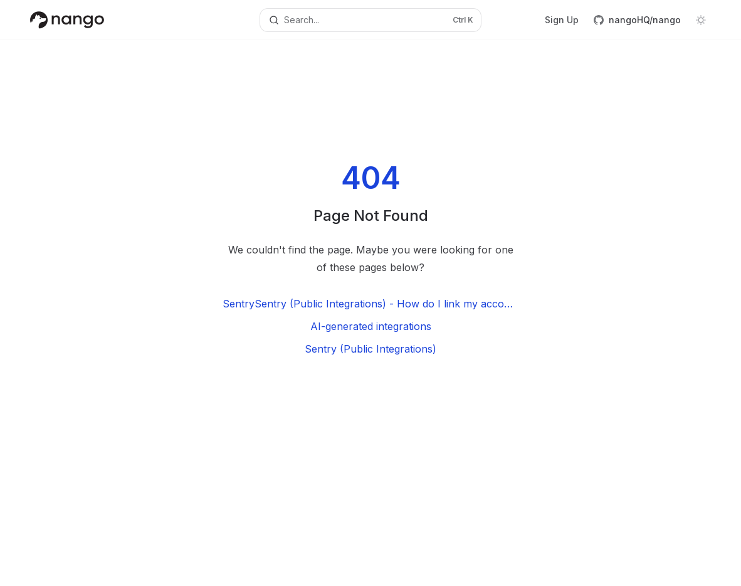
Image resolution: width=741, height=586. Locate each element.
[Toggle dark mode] (701, 20)
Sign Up (562, 19)
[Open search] (370, 20)
